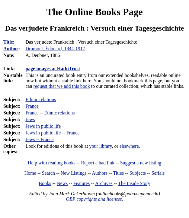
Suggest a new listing (140, 162)
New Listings (74, 173)
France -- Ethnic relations (50, 112)
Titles (118, 173)
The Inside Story (134, 183)
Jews (30, 119)
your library (100, 146)
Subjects (138, 173)
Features (81, 183)
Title (8, 42)
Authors (99, 173)
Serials (158, 173)
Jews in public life (43, 126)
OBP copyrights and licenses (94, 199)
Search (48, 173)
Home (30, 173)
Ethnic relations (40, 99)
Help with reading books (51, 162)
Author (10, 48)
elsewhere (129, 146)
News (62, 183)
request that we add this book (62, 86)
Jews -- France (39, 139)
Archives (104, 183)
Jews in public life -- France (52, 132)
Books (45, 183)
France (32, 106)
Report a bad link (97, 162)
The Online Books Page (94, 11)
